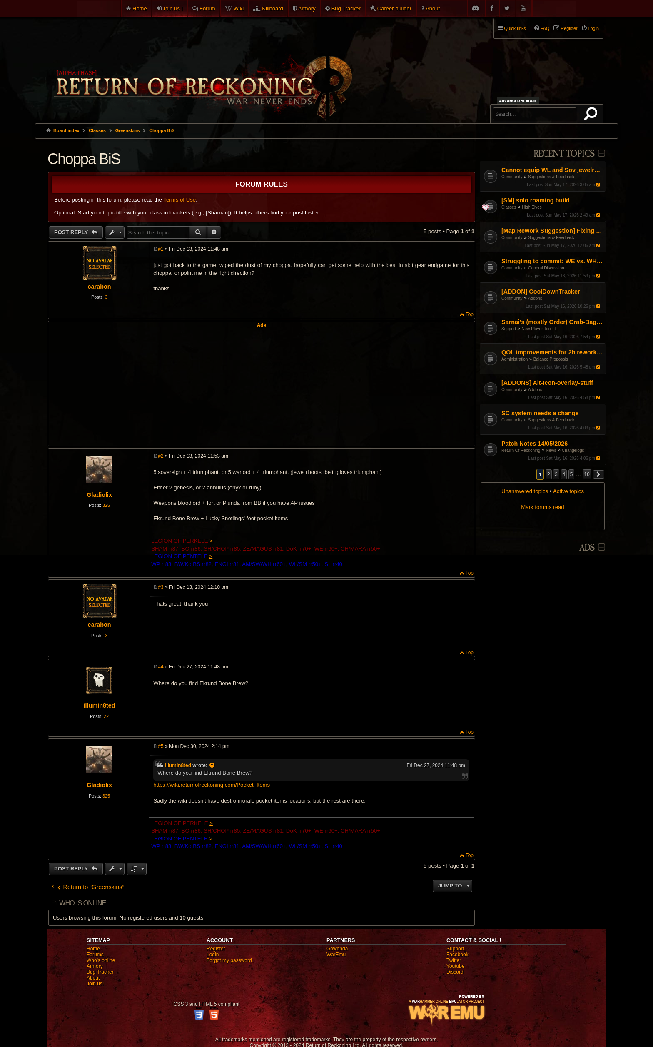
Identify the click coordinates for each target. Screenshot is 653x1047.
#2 (160, 456)
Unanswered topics (524, 491)
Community (512, 176)
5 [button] (571, 474)
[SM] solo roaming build (535, 200)
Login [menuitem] (593, 28)
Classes (508, 207)
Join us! (95, 984)
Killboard (272, 8)
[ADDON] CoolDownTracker (540, 291)
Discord (455, 972)
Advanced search (519, 100)
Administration (514, 359)
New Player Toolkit (538, 329)
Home (139, 8)
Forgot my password (229, 960)
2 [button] (548, 474)
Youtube (455, 966)
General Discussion (546, 268)
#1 (160, 249)
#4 (160, 667)
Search (592, 115)
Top (470, 314)
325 (106, 505)
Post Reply (72, 232)
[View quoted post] (212, 765)
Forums (95, 954)
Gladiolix (99, 494)
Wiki (239, 8)
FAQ (545, 28)
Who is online (82, 903)
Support (508, 329)
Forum (207, 8)
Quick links (515, 28)
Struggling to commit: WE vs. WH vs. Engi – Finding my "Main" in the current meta (552, 261)
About (433, 8)
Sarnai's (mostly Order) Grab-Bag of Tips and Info (552, 322)
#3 (160, 587)
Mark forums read (542, 507)
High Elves (532, 207)
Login (213, 954)
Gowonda (337, 949)
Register (216, 949)
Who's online (101, 960)
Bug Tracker (346, 8)
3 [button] (556, 474)
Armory (307, 8)
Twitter (453, 960)
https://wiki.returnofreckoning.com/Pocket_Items (211, 785)
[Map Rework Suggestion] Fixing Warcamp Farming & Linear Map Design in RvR (552, 230)
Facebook (457, 954)
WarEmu (336, 954)
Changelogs (573, 450)
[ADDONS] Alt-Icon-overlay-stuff (547, 382)
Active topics (568, 491)
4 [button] (564, 474)
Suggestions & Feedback (551, 176)
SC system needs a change (540, 413)
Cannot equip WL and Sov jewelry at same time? (552, 170)
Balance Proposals (550, 359)
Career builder (394, 8)
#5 (160, 746)
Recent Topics (564, 154)
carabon (99, 286)
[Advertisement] (262, 386)
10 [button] (587, 474)
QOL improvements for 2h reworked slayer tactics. (552, 352)
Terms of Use (179, 200)
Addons (535, 298)
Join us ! (173, 8)
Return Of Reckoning (520, 450)
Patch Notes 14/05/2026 (534, 443)
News (551, 450)
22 (106, 716)
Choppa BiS (161, 130)
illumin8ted (99, 705)
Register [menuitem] (569, 28)
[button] (599, 474)
